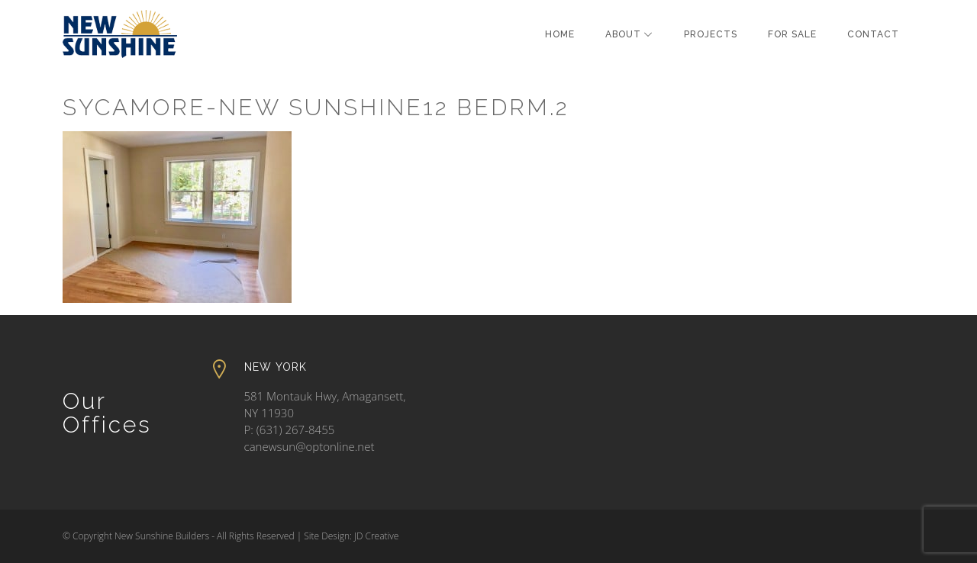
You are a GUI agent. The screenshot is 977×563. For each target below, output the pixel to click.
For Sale (792, 34)
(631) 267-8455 (295, 429)
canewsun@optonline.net (309, 446)
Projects (710, 34)
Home (560, 34)
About (623, 34)
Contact (873, 34)
